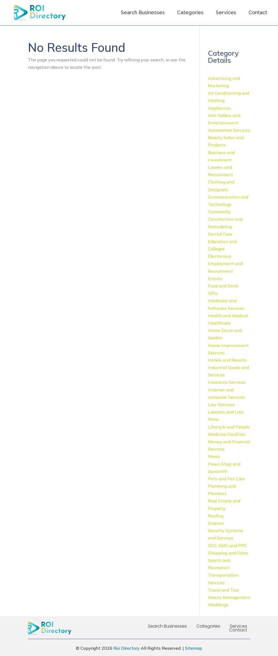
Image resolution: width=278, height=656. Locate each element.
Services (226, 12)
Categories (190, 12)
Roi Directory (126, 648)
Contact (258, 12)
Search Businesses (143, 12)
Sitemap (193, 648)
